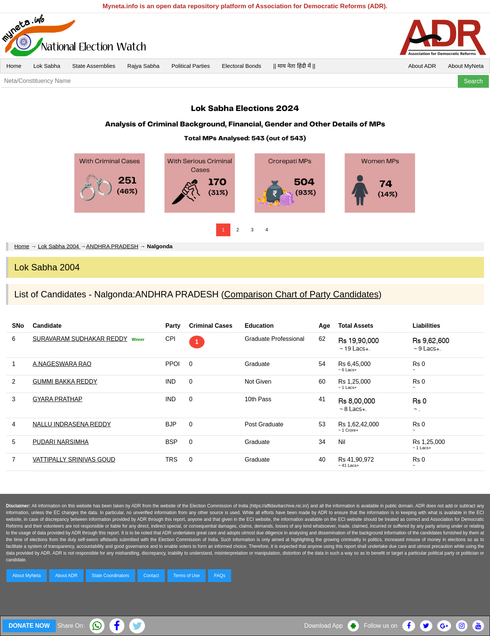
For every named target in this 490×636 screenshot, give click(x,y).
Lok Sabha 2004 (59, 246)
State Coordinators (110, 575)
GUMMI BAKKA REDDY (65, 381)
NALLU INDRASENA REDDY (72, 424)
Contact (151, 575)
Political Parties (191, 66)
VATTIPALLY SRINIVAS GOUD (74, 459)
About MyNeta (466, 66)
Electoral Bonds (241, 66)
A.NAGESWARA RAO (62, 364)
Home (13, 66)
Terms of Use (186, 575)
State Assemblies (93, 66)
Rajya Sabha (143, 66)
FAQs (219, 575)
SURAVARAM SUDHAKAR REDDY (80, 339)
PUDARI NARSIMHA (60, 442)
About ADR (422, 66)
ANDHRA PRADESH (112, 246)
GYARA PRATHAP (57, 399)
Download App (323, 625)
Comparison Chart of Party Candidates (301, 294)
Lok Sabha (46, 66)
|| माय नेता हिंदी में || (294, 66)
